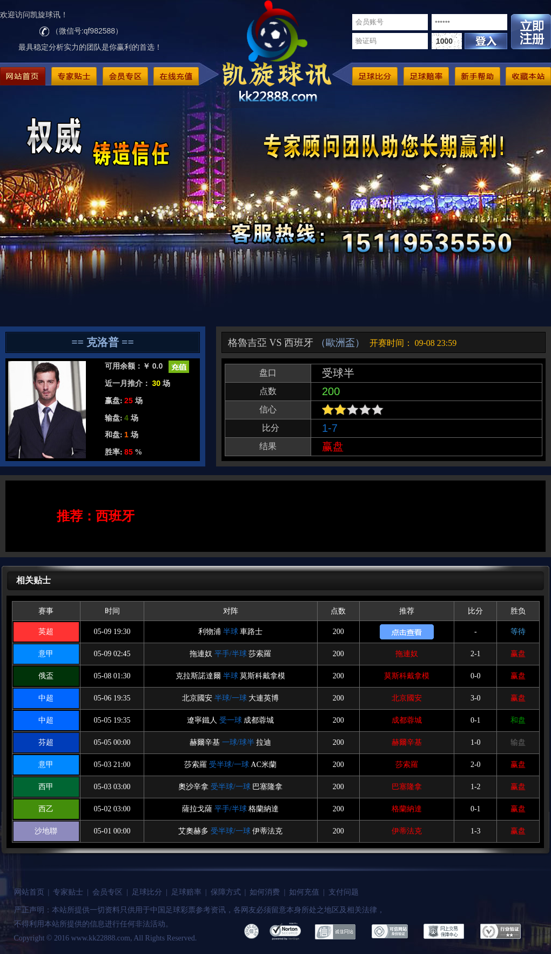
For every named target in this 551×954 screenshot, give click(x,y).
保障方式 (226, 892)
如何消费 (265, 892)
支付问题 (343, 892)
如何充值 (304, 892)
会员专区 (107, 892)
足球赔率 (186, 892)
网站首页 (29, 892)
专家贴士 (68, 892)
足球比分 (147, 892)
